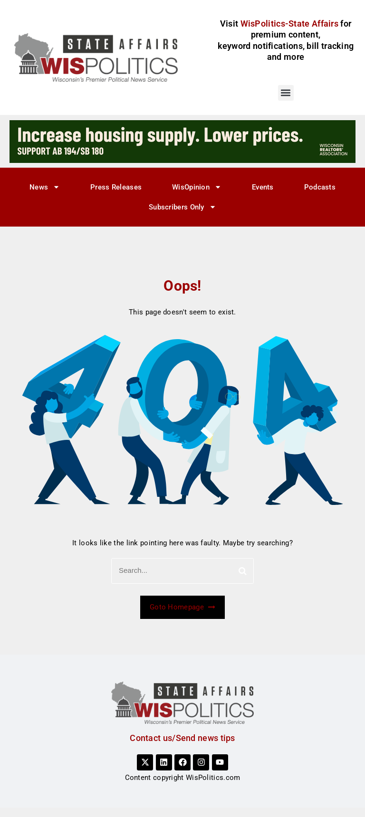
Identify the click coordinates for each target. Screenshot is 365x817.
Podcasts (320, 187)
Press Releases (116, 187)
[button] (286, 93)
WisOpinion (196, 187)
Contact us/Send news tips (182, 738)
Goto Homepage (182, 607)
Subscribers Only (182, 207)
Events (263, 187)
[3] (182, 141)
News (44, 187)
